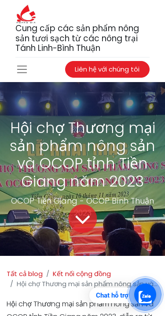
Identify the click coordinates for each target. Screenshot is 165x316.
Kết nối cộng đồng (82, 273)
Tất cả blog (25, 273)
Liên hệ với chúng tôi (107, 69)
